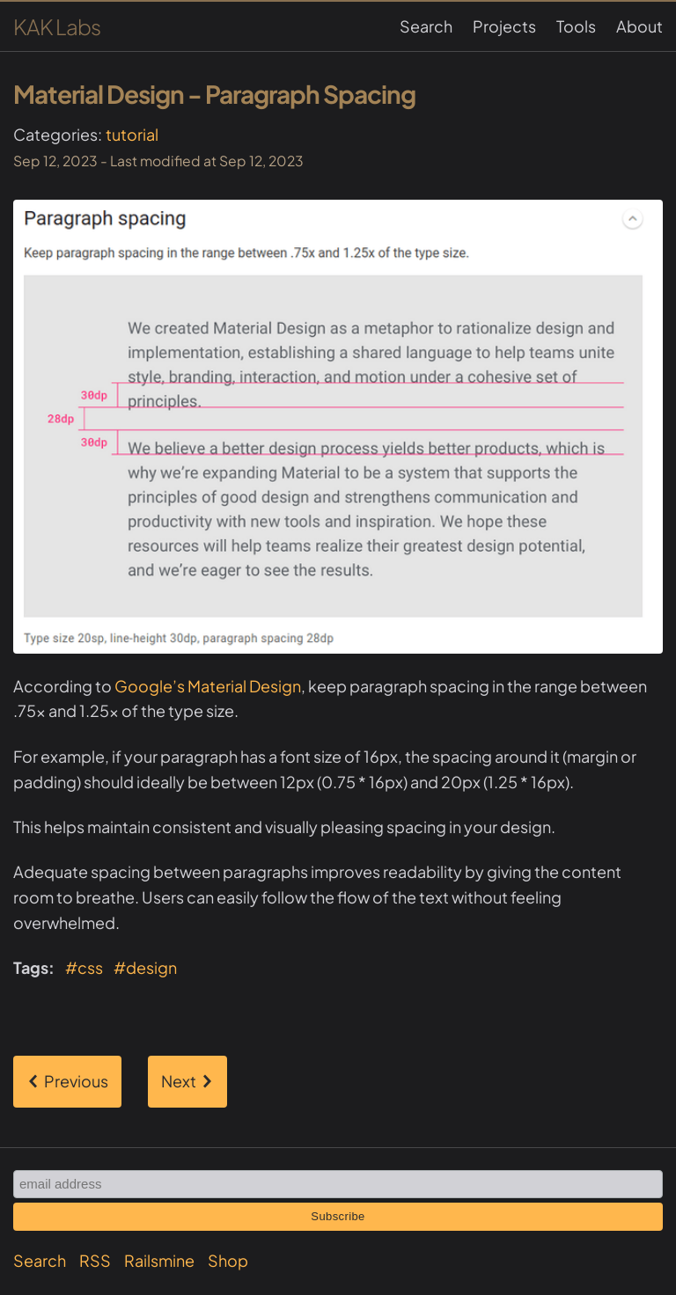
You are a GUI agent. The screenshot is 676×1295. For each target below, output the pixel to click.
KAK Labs (56, 26)
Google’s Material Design (207, 686)
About (639, 26)
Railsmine (159, 1260)
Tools (576, 26)
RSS (95, 1260)
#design (145, 967)
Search (426, 26)
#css (84, 967)
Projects (504, 26)
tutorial (132, 134)
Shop (228, 1260)
